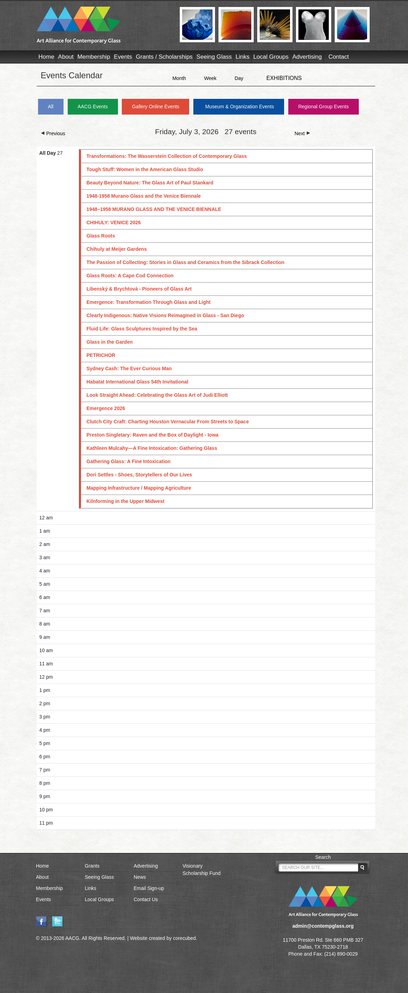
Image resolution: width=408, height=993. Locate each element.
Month (179, 78)
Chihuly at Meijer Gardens (117, 249)
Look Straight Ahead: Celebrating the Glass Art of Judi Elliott (157, 395)
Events (123, 56)
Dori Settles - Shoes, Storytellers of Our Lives (139, 474)
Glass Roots (101, 236)
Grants (92, 866)
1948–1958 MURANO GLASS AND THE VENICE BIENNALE (154, 209)
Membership (93, 56)
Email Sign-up (149, 888)
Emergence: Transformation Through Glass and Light (149, 302)
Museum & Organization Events (239, 106)
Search (323, 857)
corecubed (184, 938)
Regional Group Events (323, 106)
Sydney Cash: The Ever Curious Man (129, 368)
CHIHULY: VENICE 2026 (114, 222)
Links (243, 56)
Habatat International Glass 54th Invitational (137, 382)
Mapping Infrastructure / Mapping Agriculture (139, 488)
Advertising (307, 56)
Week (210, 78)
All (50, 106)
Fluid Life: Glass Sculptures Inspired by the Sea (142, 328)
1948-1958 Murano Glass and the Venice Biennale (144, 196)
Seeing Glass (214, 56)
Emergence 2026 (106, 408)
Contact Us (146, 899)
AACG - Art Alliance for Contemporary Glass (104, 25)
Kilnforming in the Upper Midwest (125, 501)
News (140, 877)
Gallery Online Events (155, 106)
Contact (338, 56)
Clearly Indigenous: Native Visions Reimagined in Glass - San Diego (165, 315)
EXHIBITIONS (284, 78)
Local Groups (271, 56)
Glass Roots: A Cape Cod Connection (130, 275)
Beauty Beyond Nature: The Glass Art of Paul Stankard (150, 182)
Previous (53, 133)
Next (302, 133)
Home (46, 56)
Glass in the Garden (110, 342)
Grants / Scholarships (164, 56)
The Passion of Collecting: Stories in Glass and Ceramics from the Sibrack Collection (185, 262)
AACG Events (92, 106)
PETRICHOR (101, 355)
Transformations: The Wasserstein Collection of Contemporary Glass (167, 156)
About (65, 56)
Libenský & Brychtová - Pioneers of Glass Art (139, 289)
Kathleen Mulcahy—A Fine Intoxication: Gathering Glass (152, 448)
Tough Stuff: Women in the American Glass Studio (145, 169)
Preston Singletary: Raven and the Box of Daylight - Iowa (152, 435)
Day (239, 78)
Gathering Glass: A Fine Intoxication (129, 461)
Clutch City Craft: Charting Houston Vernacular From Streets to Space (168, 421)
